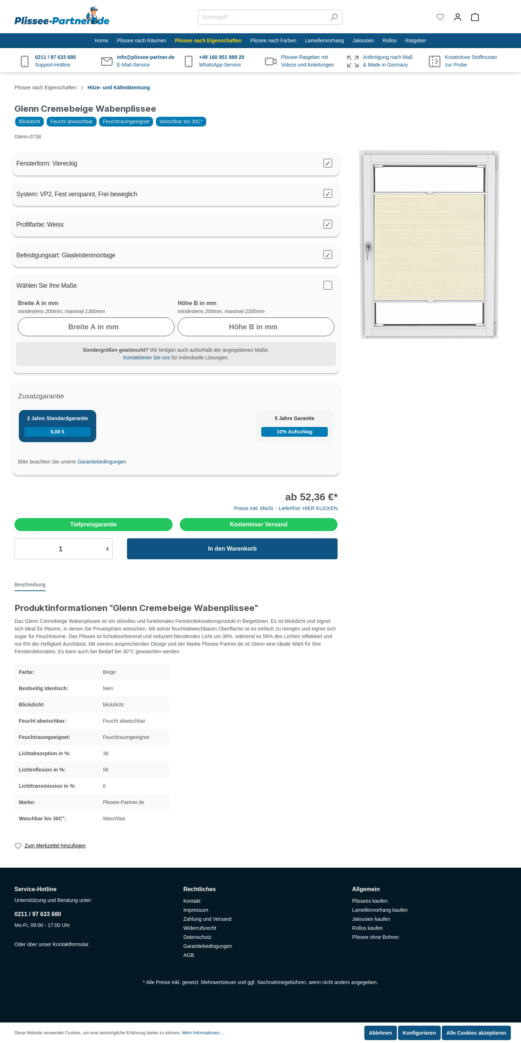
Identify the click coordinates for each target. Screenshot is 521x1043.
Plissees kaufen (369, 901)
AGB (188, 955)
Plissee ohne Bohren (375, 937)
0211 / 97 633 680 (37, 914)
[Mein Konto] (457, 17)
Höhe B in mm (197, 303)
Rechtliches (199, 889)
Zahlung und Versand (207, 919)
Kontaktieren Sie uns (146, 357)
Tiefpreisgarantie (93, 524)
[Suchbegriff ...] (262, 17)
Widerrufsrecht (199, 928)
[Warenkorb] (486, 17)
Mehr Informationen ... (203, 1032)
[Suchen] (334, 17)
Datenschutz (197, 937)
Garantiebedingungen (101, 462)
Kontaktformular (70, 944)
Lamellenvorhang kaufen (379, 910)
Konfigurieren (419, 1033)
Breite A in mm (38, 303)
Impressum (195, 910)
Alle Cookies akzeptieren (476, 1033)
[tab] (30, 584)
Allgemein (366, 889)
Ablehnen (380, 1033)
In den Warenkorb (232, 549)
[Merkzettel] (440, 17)
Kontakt (191, 901)
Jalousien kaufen (371, 919)
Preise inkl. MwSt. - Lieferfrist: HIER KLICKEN (286, 508)
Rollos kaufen (367, 928)
